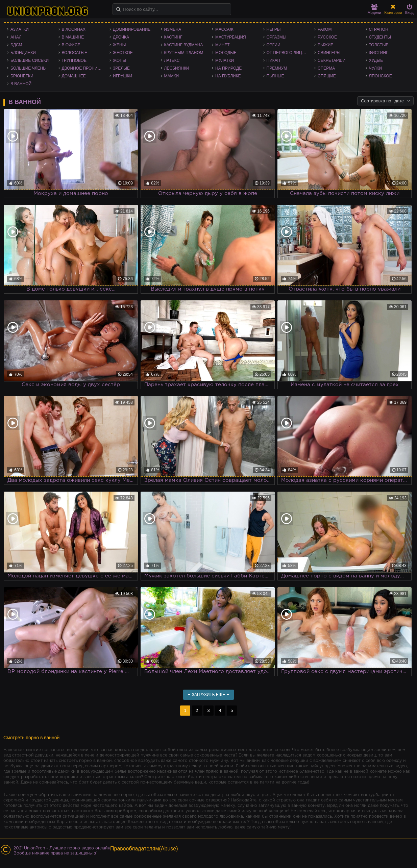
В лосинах (74, 29)
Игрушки (122, 76)
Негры (274, 29)
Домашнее (74, 76)
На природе (228, 68)
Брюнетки (21, 76)
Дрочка (121, 37)
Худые (376, 60)
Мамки (171, 76)
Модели (374, 9)
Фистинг (378, 52)
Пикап (273, 60)
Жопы (119, 60)
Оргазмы (277, 37)
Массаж (224, 29)
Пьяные (275, 76)
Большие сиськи (29, 60)
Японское (380, 76)
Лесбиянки (176, 68)
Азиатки (19, 29)
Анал (16, 37)
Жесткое (123, 52)
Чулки (375, 68)
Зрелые (121, 68)
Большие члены (28, 68)
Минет (222, 45)
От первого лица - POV (289, 52)
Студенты (380, 37)
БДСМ (16, 45)
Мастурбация (230, 37)
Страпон (378, 29)
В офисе (71, 45)
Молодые (226, 52)
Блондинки (23, 52)
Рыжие (325, 45)
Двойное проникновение (84, 68)
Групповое (74, 60)
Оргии (273, 45)
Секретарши (331, 60)
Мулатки (224, 60)
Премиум (277, 68)
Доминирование (131, 29)
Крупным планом (183, 52)
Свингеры (329, 52)
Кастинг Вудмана (183, 45)
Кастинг (173, 37)
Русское (327, 37)
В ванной (20, 83)
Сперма (326, 68)
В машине (73, 37)
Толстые (379, 45)
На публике (228, 76)
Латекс (172, 60)
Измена (172, 29)
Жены (119, 45)
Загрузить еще (208, 694)
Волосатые (74, 52)
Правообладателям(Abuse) (144, 848)
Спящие (327, 76)
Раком (325, 29)
